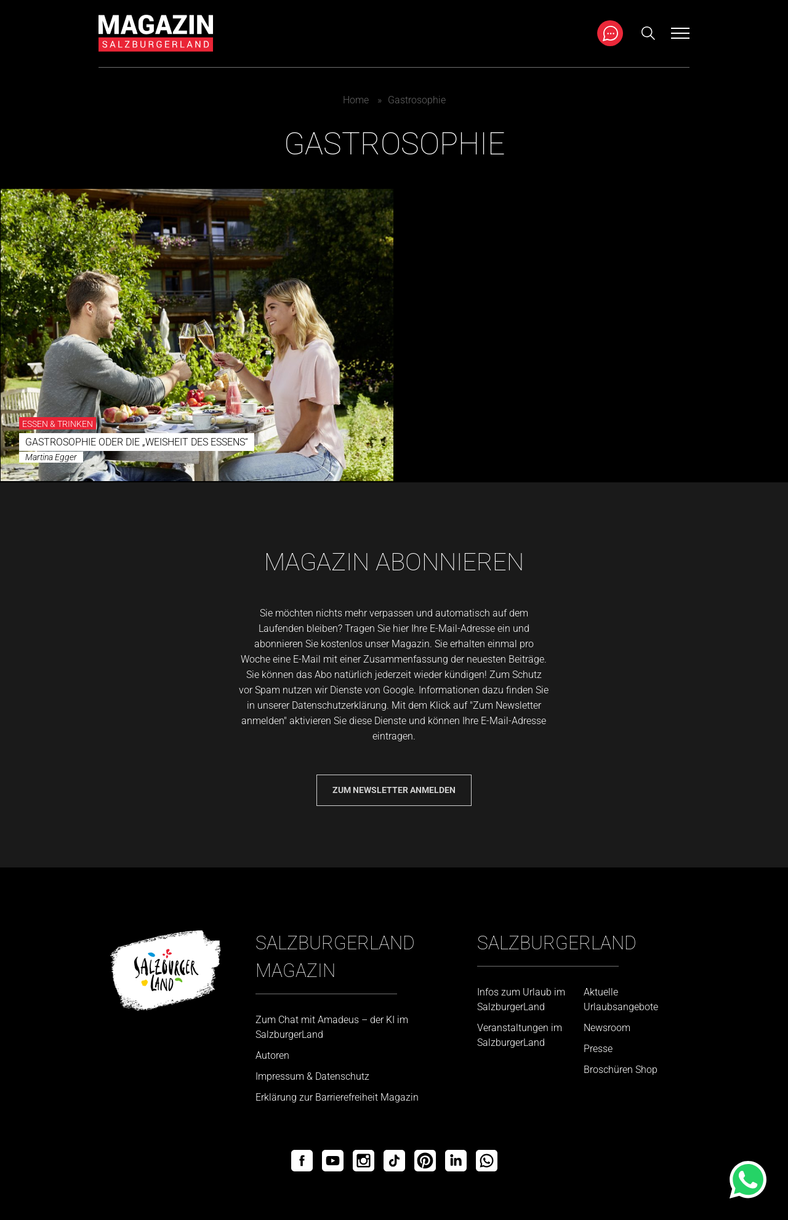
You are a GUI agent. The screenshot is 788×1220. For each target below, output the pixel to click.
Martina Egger (51, 457)
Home (356, 100)
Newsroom (607, 1028)
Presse (598, 1049)
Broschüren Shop (620, 1069)
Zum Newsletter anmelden (394, 790)
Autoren (272, 1055)
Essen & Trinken (57, 424)
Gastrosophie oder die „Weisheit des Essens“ (136, 442)
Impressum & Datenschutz (312, 1076)
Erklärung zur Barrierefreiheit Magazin (337, 1097)
